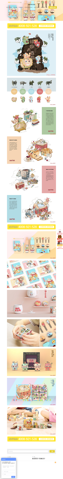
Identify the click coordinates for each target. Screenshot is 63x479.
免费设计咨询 (53, 7)
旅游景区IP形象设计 (38, 458)
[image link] (31, 2)
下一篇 (34, 456)
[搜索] (46, 7)
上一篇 (8, 456)
